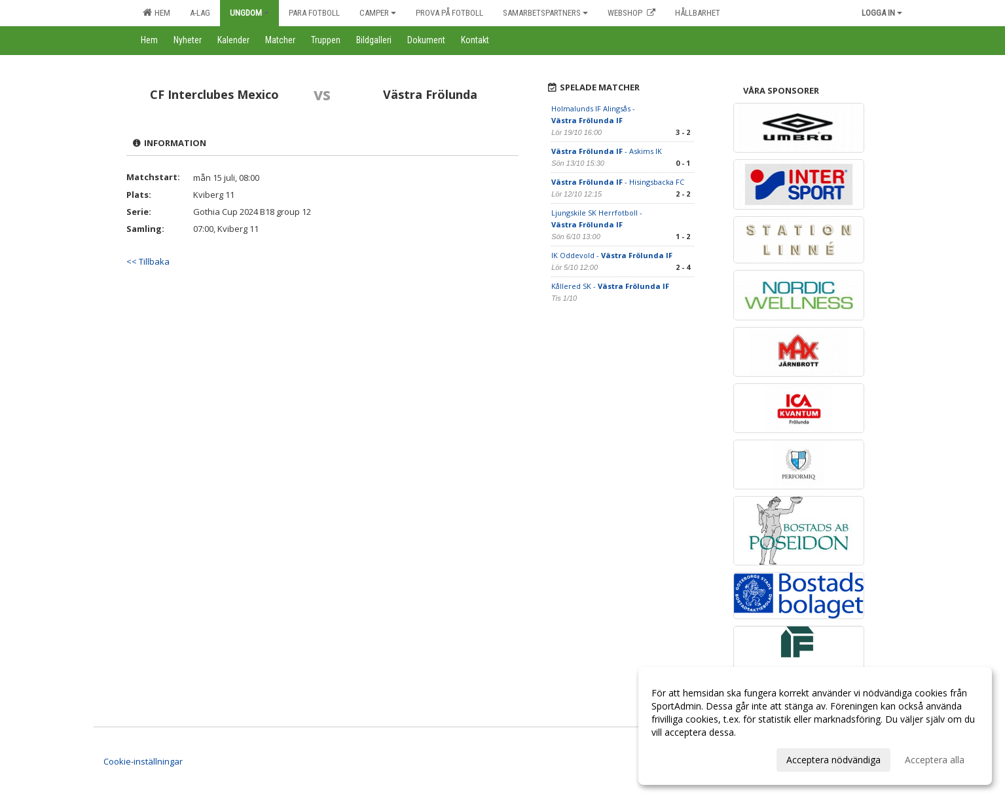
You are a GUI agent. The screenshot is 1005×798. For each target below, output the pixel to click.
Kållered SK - (610, 286)
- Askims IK (606, 151)
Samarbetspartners (545, 13)
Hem (156, 12)
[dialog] (815, 726)
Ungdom (249, 13)
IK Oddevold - (611, 255)
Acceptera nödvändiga (833, 759)
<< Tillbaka (148, 261)
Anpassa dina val (686, 758)
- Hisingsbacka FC (617, 182)
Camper (377, 13)
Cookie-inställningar (143, 761)
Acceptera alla (934, 759)
